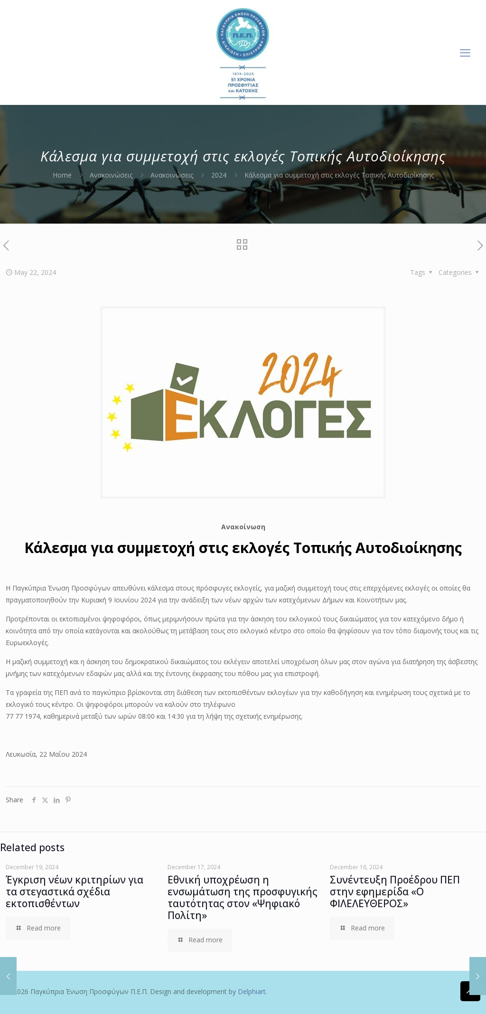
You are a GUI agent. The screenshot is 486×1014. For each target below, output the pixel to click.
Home (62, 174)
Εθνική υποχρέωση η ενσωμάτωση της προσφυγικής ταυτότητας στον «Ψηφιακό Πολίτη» (243, 897)
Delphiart (252, 991)
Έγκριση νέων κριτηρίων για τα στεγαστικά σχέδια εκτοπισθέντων (74, 891)
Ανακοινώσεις (111, 174)
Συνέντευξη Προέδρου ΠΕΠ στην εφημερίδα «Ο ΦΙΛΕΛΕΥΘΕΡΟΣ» (395, 891)
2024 (218, 174)
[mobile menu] (465, 52)
